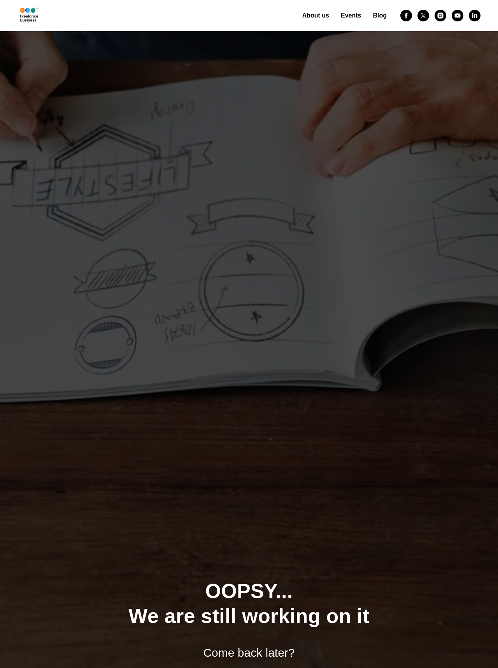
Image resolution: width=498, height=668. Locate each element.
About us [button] (315, 15)
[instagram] (440, 15)
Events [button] (351, 15)
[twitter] (423, 15)
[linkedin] (474, 15)
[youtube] (457, 15)
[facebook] (406, 15)
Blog (380, 15)
